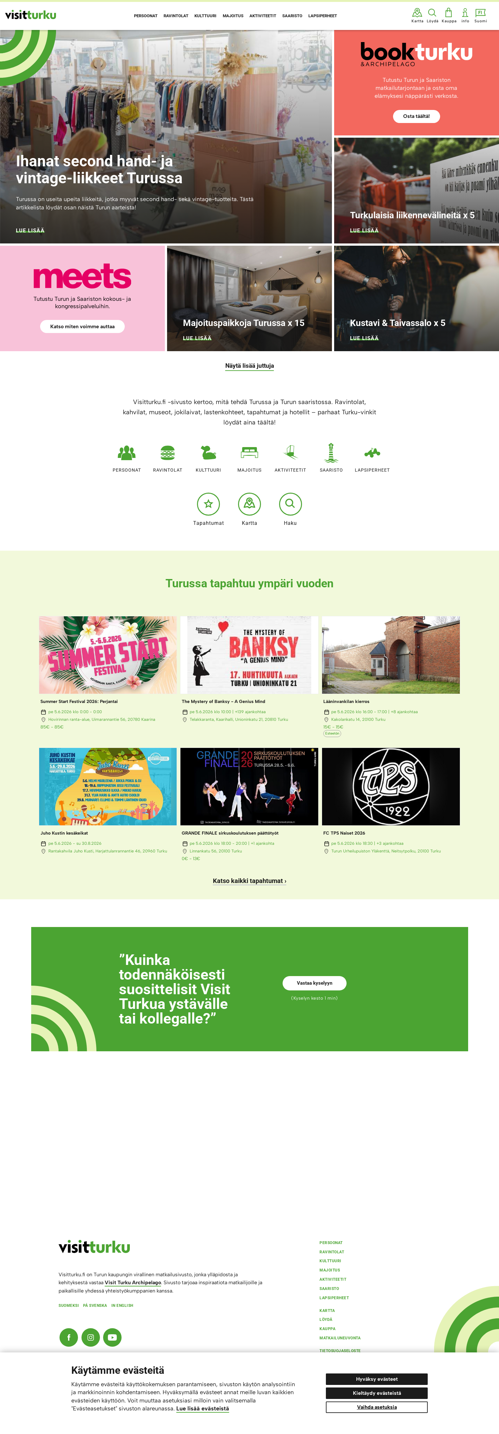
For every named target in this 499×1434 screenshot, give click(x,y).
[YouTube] (112, 1337)
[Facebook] (69, 1337)
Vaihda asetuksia (377, 1407)
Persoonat (127, 456)
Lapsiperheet (372, 456)
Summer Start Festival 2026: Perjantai (79, 701)
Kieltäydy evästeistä (377, 1393)
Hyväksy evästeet (377, 1379)
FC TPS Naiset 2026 (344, 833)
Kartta (249, 509)
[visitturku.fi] (94, 1251)
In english (122, 1305)
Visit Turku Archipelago (133, 1282)
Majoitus (249, 456)
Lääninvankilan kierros (346, 701)
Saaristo (331, 456)
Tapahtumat (208, 509)
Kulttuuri (208, 456)
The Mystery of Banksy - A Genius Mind (223, 701)
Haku (290, 509)
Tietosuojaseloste (340, 1351)
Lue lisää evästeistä (202, 1408)
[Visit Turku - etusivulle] (30, 14)
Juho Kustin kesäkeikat (64, 833)
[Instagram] (90, 1337)
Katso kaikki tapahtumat (248, 881)
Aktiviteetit (290, 456)
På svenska (95, 1305)
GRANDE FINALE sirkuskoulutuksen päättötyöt (230, 833)
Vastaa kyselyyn (314, 983)
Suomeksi (69, 1305)
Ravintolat (167, 456)
